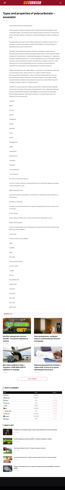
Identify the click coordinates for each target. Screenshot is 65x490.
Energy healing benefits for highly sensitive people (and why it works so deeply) (35, 457)
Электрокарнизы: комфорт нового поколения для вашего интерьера (47, 338)
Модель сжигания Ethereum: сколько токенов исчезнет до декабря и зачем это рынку (37, 467)
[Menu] (5, 3)
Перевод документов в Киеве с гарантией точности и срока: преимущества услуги (47, 367)
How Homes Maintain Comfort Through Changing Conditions (30, 448)
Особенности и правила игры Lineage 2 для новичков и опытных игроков (35, 429)
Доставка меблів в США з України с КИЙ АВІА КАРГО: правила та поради (14, 367)
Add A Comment (32, 378)
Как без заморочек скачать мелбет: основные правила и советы (15, 338)
